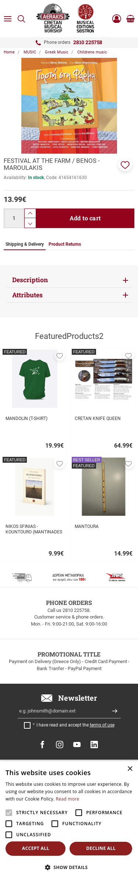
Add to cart (85, 218)
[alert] (69, 820)
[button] (125, 164)
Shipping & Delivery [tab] (25, 244)
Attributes (27, 295)
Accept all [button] (35, 848)
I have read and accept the (75, 725)
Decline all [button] (101, 848)
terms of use (102, 725)
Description (30, 280)
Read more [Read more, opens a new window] (67, 799)
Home (9, 52)
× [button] (129, 769)
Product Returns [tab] (65, 244)
